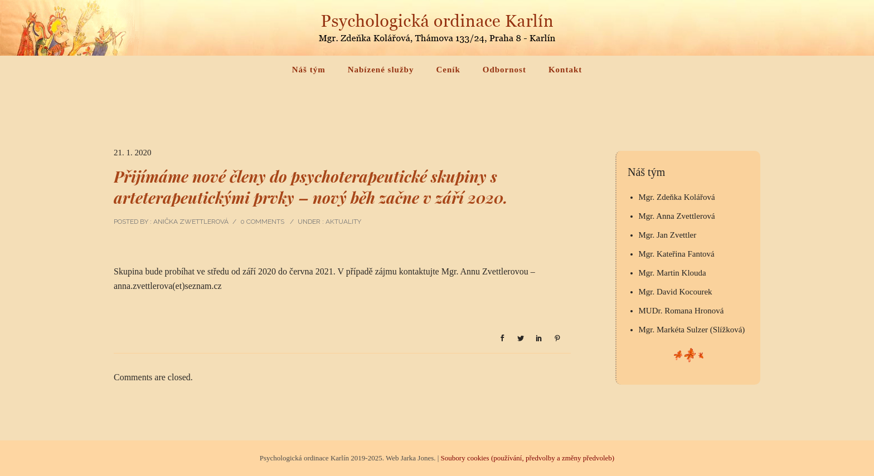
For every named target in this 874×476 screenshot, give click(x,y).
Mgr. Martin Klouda (672, 272)
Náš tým (309, 69)
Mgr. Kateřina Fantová (677, 253)
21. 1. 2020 (133, 152)
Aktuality (342, 221)
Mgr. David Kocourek (675, 291)
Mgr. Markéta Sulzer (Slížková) (692, 329)
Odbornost (504, 69)
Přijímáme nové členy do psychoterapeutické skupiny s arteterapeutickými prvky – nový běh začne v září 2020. (311, 187)
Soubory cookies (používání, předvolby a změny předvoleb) (528, 458)
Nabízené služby (381, 69)
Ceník (448, 69)
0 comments (262, 221)
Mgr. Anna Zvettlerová (677, 216)
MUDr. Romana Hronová (681, 310)
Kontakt (565, 69)
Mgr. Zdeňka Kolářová (677, 197)
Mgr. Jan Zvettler (668, 234)
